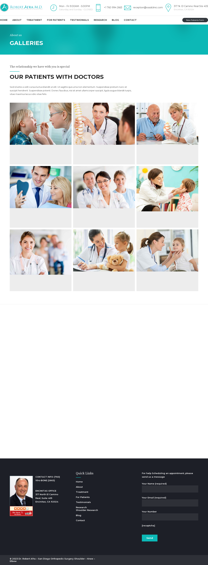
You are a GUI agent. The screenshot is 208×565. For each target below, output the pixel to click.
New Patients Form (195, 20)
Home (3, 20)
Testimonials (79, 20)
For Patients (56, 20)
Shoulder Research (87, 510)
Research (100, 20)
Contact (130, 20)
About (17, 20)
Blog (115, 20)
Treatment (34, 20)
